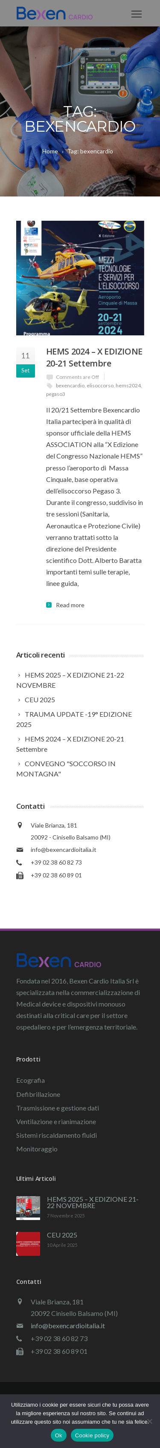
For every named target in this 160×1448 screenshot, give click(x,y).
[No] (149, 1421)
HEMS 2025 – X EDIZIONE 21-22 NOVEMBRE (93, 1202)
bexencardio (70, 385)
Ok (58, 1435)
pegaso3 (55, 394)
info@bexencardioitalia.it (63, 849)
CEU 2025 (62, 1235)
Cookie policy (92, 1435)
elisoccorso (100, 385)
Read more (70, 605)
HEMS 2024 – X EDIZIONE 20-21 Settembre (94, 357)
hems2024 (128, 385)
